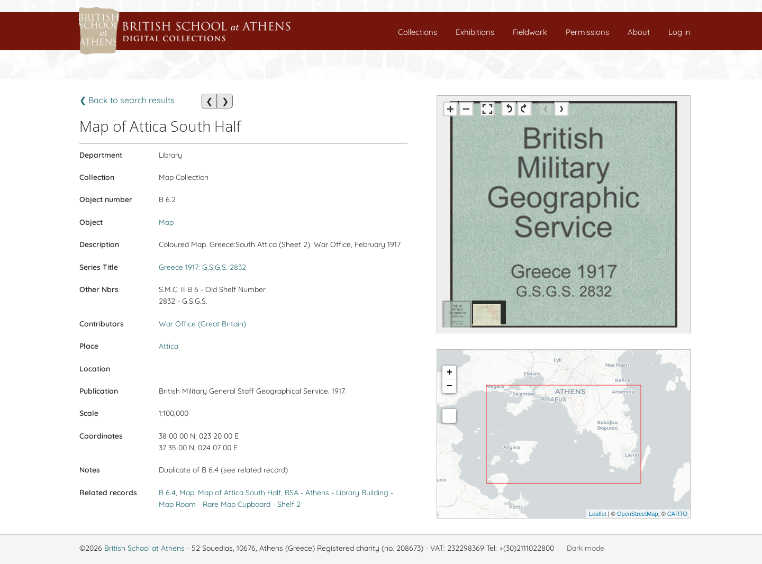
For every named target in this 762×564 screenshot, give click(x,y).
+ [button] (449, 372)
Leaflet (597, 514)
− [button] (449, 386)
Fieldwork (530, 32)
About (639, 32)
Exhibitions (475, 32)
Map (166, 222)
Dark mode (585, 548)
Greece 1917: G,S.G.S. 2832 (202, 267)
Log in (679, 32)
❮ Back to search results (127, 100)
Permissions (587, 32)
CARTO (677, 514)
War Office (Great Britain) (202, 324)
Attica (168, 346)
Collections (417, 32)
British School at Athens (144, 548)
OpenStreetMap (637, 514)
